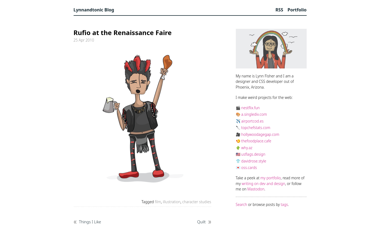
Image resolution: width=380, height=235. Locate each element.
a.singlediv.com (254, 114)
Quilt (201, 222)
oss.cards (249, 167)
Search (241, 204)
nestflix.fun (250, 107)
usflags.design (253, 154)
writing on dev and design (263, 183)
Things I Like (90, 222)
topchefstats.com (255, 127)
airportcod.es (252, 121)
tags (284, 204)
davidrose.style (253, 161)
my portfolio (270, 177)
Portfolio (297, 10)
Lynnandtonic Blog (94, 10)
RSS (279, 10)
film (158, 201)
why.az (246, 147)
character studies (196, 201)
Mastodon (255, 189)
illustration (171, 201)
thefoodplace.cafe (256, 140)
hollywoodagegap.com (260, 134)
